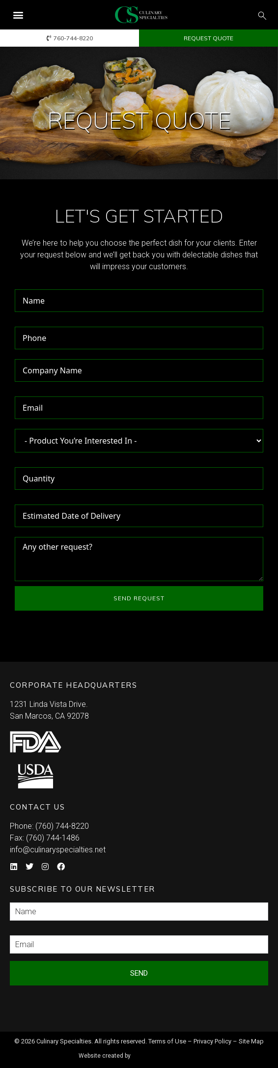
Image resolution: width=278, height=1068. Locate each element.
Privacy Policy (212, 1041)
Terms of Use (167, 1041)
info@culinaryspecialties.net (58, 849)
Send (139, 973)
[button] (18, 15)
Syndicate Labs (167, 1051)
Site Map (251, 1041)
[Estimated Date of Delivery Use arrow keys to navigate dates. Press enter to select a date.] (139, 516)
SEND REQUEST (139, 598)
